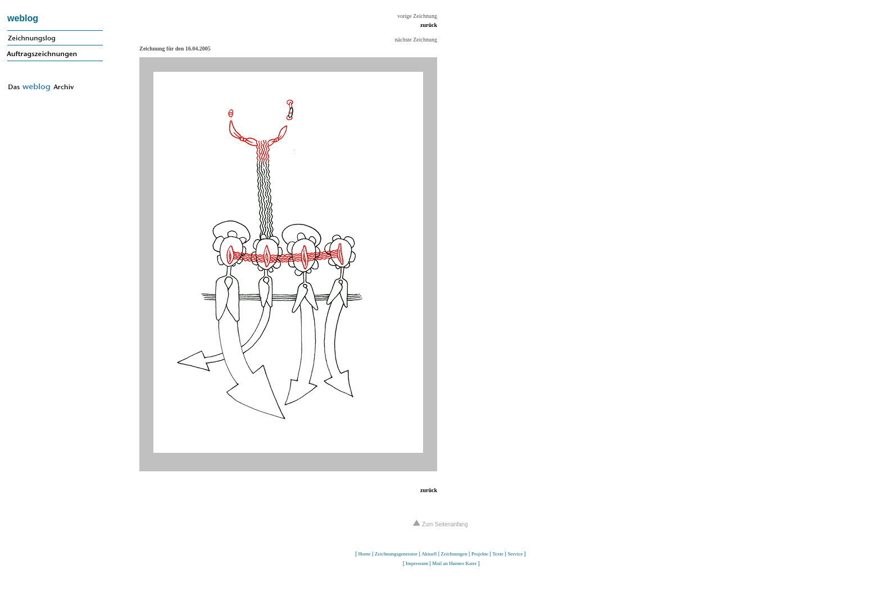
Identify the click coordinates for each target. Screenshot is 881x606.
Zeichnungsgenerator (396, 554)
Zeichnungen (454, 554)
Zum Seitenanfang (440, 524)
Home (364, 554)
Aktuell (429, 554)
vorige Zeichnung (417, 16)
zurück (428, 25)
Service (515, 554)
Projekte (479, 554)
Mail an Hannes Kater (454, 563)
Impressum (417, 563)
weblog (22, 18)
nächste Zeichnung (416, 39)
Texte (497, 554)
